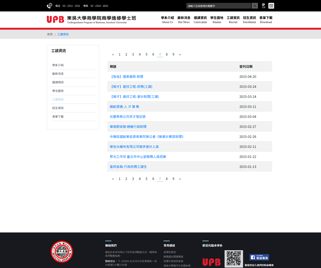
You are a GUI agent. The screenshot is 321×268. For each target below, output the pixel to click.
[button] (167, 19)
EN (263, 6)
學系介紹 (58, 65)
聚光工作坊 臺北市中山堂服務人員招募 (138, 156)
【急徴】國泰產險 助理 (126, 76)
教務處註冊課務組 (173, 256)
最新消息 (58, 73)
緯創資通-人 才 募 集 (124, 106)
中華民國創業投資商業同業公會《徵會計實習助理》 (147, 136)
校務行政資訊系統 (173, 261)
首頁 (50, 34)
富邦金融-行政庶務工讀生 (128, 166)
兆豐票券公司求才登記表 (128, 116)
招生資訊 (58, 108)
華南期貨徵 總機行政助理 (128, 126)
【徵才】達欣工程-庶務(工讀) (131, 86)
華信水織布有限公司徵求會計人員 (134, 146)
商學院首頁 (170, 252)
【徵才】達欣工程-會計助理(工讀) (134, 96)
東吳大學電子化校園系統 (177, 265)
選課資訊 (58, 82)
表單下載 (58, 116)
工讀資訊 (58, 99)
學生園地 (58, 91)
